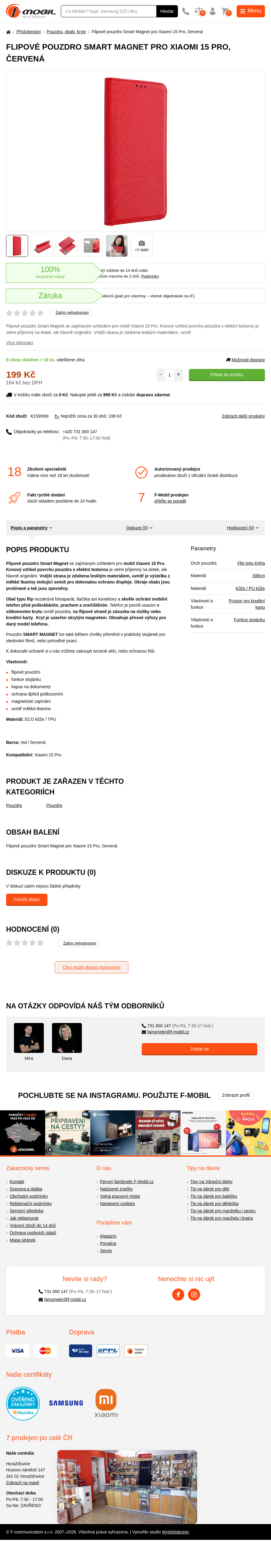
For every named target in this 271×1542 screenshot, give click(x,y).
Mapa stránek (23, 1239)
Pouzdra (14, 805)
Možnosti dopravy (245, 359)
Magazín (108, 1235)
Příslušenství (28, 31)
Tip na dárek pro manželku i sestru (222, 1210)
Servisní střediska (26, 1210)
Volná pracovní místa (120, 1195)
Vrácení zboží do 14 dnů (33, 1225)
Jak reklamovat (24, 1217)
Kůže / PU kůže (250, 588)
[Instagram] (194, 1294)
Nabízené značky (116, 1188)
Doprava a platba (26, 1188)
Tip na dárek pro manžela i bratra (221, 1217)
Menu (250, 11)
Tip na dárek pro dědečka (214, 1203)
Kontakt (17, 1181)
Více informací (19, 342)
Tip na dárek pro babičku (213, 1195)
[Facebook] (178, 1294)
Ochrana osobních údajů (33, 1232)
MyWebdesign (175, 1531)
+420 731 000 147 (86, 434)
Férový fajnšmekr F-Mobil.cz (127, 1181)
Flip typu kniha (251, 562)
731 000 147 (177, 1025)
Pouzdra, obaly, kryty (66, 31)
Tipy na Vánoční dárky (211, 1181)
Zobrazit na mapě (22, 1482)
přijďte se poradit (170, 500)
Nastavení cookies (117, 1203)
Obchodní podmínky (29, 1195)
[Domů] (8, 32)
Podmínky (149, 276)
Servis (106, 1250)
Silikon (258, 575)
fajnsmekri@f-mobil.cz (165, 1031)
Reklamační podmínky (31, 1203)
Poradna (108, 1243)
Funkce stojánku (249, 619)
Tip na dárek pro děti (209, 1188)
